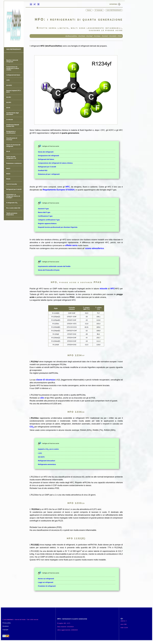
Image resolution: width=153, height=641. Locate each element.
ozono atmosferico (94, 248)
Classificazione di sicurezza (11, 138)
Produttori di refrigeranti (47, 586)
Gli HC (8, 107)
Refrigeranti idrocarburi (46, 461)
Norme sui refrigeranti (46, 578)
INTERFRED (114, 4)
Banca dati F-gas (44, 212)
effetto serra (71, 245)
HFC (67, 187)
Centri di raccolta (11, 184)
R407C (8, 168)
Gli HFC (8, 97)
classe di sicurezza (45, 379)
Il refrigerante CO (11, 202)
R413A (8, 179)
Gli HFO (8, 102)
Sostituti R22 (42, 170)
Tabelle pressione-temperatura (12, 214)
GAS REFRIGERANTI (13, 49)
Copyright (5, 629)
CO (32, 426)
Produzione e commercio (14, 163)
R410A (8, 173)
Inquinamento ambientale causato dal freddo (54, 266)
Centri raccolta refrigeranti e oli (11, 157)
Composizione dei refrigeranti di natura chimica (12, 68)
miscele (103, 288)
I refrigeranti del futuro (13, 75)
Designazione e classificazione (11, 132)
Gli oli (8, 151)
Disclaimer (5, 626)
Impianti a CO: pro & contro (48, 449)
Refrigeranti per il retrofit (13, 189)
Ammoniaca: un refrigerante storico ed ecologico (13, 196)
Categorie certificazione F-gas (49, 220)
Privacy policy (6, 623)
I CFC (8, 80)
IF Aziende (99, 10)
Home (89, 10)
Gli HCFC (9, 85)
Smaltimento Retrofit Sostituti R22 (12, 125)
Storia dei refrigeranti (46, 152)
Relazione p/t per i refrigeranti (49, 174)
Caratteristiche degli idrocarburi (12, 113)
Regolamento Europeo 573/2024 (58, 189)
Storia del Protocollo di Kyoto (49, 270)
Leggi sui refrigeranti (45, 582)
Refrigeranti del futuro (46, 159)
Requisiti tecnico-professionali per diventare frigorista (57, 227)
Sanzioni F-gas (43, 208)
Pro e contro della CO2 (13, 208)
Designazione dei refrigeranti (48, 155)
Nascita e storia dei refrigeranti (12, 60)
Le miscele (9, 119)
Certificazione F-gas (45, 216)
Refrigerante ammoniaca (47, 464)
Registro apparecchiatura (47, 223)
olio (42, 398)
